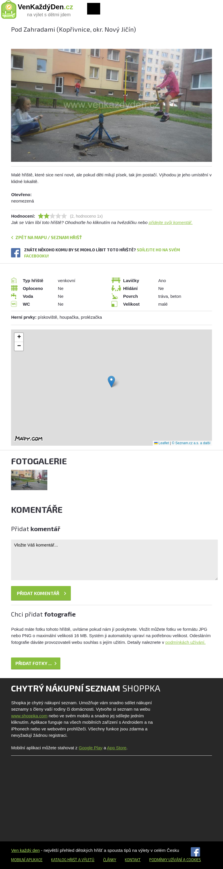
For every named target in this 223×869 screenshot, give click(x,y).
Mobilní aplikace (26, 859)
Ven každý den (25, 850)
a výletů (85, 859)
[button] (111, 382)
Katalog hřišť (64, 859)
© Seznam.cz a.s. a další (191, 443)
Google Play (90, 747)
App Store (117, 747)
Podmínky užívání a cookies (175, 859)
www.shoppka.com (29, 715)
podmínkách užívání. (186, 642)
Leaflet (161, 443)
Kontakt (133, 859)
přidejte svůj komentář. (171, 222)
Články (109, 859)
